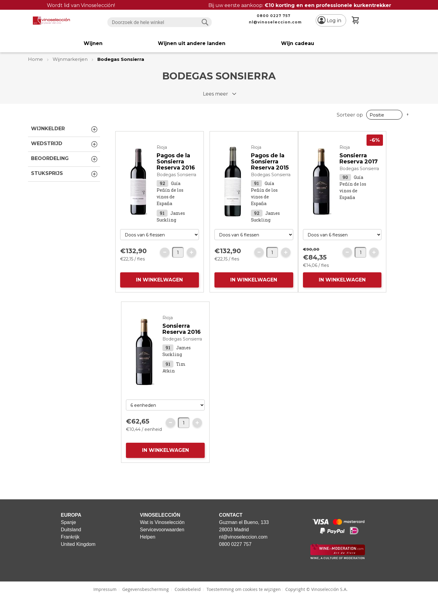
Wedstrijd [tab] (65, 144)
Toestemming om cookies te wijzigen (244, 589)
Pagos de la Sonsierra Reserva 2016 (176, 161)
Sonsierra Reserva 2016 (181, 329)
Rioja (162, 147)
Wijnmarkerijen (71, 59)
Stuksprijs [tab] (65, 174)
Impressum (104, 589)
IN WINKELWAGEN (159, 280)
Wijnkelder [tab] (65, 129)
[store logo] (51, 20)
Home (36, 59)
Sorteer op (350, 115)
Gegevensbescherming (145, 589)
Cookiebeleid (188, 589)
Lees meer (215, 94)
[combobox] (159, 22)
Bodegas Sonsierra (176, 174)
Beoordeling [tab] (65, 159)
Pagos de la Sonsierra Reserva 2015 (270, 161)
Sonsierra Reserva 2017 (358, 158)
